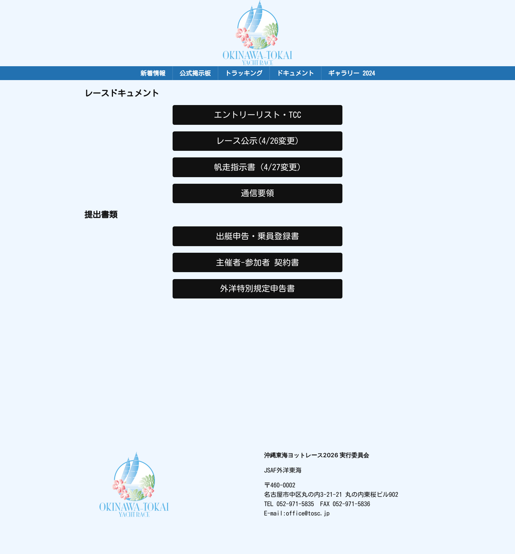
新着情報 (152, 73)
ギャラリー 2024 (351, 73)
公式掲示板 (195, 73)
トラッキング (243, 73)
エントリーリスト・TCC (257, 115)
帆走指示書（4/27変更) (257, 167)
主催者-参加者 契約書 (257, 262)
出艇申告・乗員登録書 (257, 236)
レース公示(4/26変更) (257, 141)
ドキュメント (295, 73)
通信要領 (257, 193)
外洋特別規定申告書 (257, 288)
